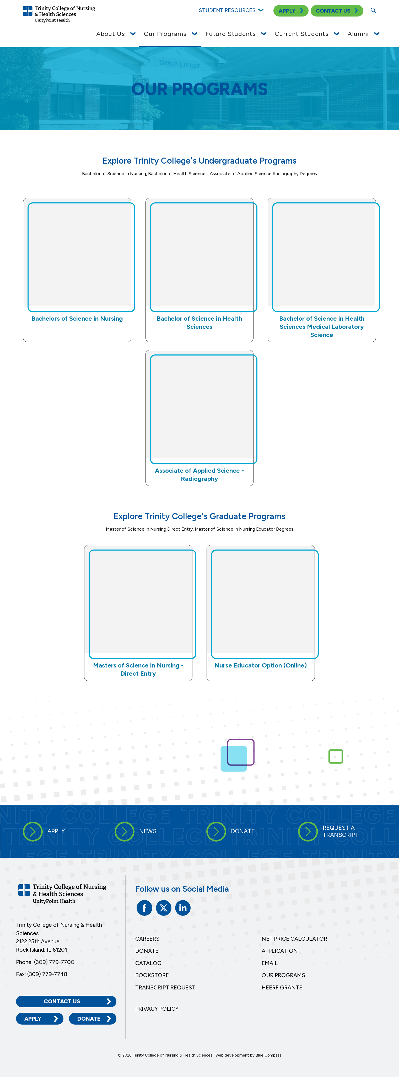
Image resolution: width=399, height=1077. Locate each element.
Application (280, 950)
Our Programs (283, 975)
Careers (147, 938)
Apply (32, 1018)
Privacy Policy (157, 1008)
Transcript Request (165, 987)
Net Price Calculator (294, 938)
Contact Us (62, 1001)
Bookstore (152, 975)
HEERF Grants (282, 987)
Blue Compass (268, 1055)
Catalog (148, 963)
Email (270, 963)
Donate (88, 1018)
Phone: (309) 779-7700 (45, 962)
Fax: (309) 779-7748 (41, 974)
